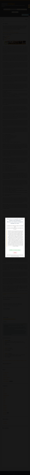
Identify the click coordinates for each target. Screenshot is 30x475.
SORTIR (15, 252)
